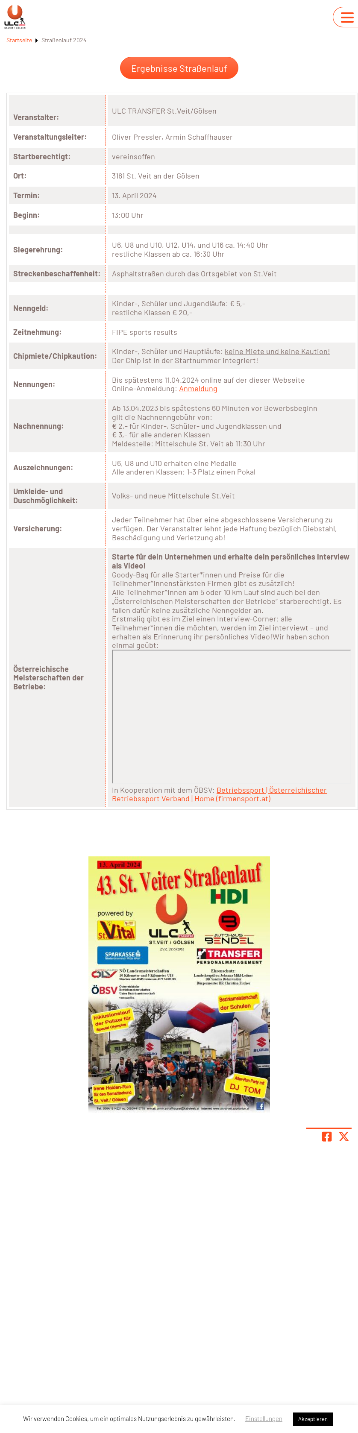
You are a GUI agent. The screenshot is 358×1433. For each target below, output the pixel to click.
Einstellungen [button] (263, 1418)
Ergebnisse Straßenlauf (179, 67)
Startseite (19, 40)
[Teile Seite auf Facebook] (327, 1136)
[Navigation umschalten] (347, 17)
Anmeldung (198, 388)
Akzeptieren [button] (313, 1418)
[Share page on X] (344, 1136)
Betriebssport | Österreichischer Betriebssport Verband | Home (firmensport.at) (219, 794)
